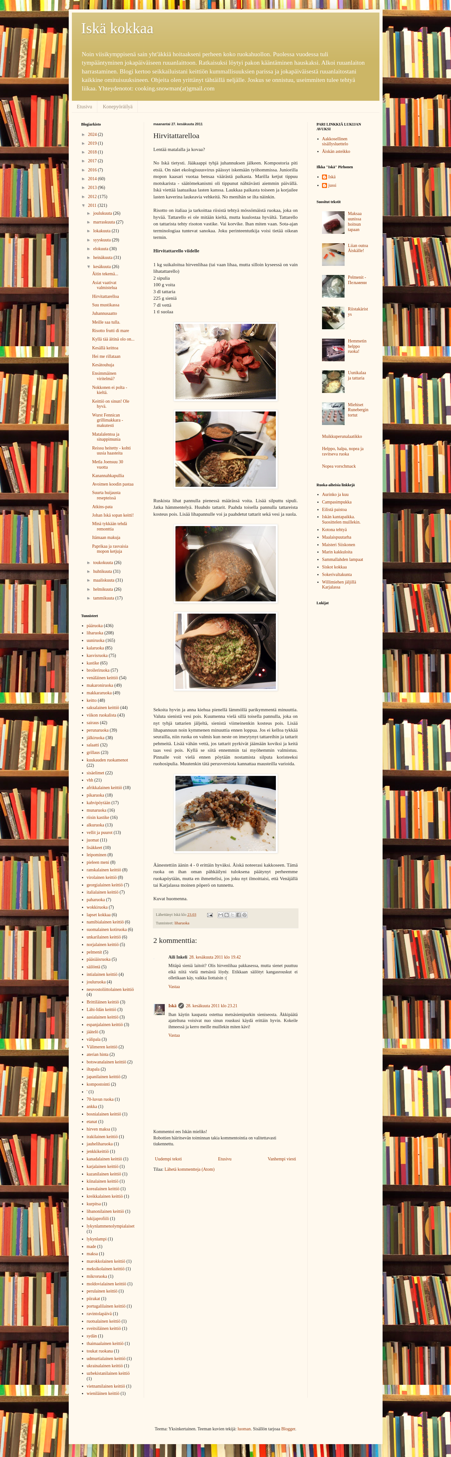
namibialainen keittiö (105, 922)
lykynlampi (97, 1239)
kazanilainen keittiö (104, 1174)
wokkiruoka (97, 907)
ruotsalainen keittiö (104, 1321)
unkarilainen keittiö (104, 937)
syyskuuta (102, 240)
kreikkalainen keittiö (105, 1196)
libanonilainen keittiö (105, 1211)
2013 (93, 187)
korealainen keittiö (103, 1188)
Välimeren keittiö (102, 1047)
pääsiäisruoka (98, 959)
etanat (92, 1121)
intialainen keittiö (102, 974)
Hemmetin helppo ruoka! (357, 346)
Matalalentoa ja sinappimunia (106, 437)
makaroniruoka (100, 685)
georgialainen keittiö (105, 885)
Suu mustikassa (105, 305)
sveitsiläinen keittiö (104, 1328)
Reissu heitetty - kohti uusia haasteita (111, 451)
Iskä (173, 1005)
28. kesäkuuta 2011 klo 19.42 (215, 957)
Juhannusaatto (104, 313)
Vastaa (174, 986)
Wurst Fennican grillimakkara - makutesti (107, 420)
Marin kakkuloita (337, 552)
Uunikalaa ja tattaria (357, 375)
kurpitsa (94, 1204)
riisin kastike (98, 817)
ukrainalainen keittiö (105, 1365)
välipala (93, 1039)
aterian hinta (98, 1054)
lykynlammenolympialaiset (110, 1226)
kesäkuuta (102, 266)
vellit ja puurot (99, 832)
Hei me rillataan (106, 356)
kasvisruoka (97, 655)
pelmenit (94, 952)
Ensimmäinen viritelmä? (104, 376)
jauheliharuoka (100, 1144)
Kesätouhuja (103, 365)
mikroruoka (97, 1276)
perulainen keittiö (102, 1291)
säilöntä (93, 967)
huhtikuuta (103, 571)
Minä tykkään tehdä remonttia (109, 526)
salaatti (93, 745)
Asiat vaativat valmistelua (104, 285)
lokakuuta (102, 230)
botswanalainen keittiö (106, 1062)
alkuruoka (95, 825)
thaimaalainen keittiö (105, 1343)
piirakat (93, 1298)
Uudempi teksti (168, 1159)
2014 (93, 178)
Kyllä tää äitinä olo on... (113, 339)
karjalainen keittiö (102, 1166)
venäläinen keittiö (102, 677)
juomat (93, 840)
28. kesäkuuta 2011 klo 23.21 (211, 1005)
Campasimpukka (337, 502)
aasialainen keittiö (102, 1017)
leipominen (96, 854)
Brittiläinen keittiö (103, 1002)
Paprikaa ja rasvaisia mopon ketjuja (110, 549)
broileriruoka (98, 670)
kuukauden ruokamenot (107, 760)
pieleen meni (98, 862)
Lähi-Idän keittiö (101, 1009)
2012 (93, 196)
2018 (93, 152)
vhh (90, 780)
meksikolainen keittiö (106, 1268)
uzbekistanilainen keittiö (108, 1373)
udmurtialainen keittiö (106, 1358)
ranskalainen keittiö (104, 870)
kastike (93, 663)
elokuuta (101, 248)
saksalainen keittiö (103, 707)
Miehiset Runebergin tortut (358, 410)
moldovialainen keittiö (106, 1284)
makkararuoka (99, 693)
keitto (92, 700)
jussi (332, 185)
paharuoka (96, 899)
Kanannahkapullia (108, 475)
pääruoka (95, 625)
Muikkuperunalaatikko (342, 436)
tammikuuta (104, 598)
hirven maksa (98, 1129)
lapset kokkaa (99, 914)
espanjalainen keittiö (105, 1024)
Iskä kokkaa (117, 28)
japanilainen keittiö (104, 1076)
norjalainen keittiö (103, 944)
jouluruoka (96, 982)
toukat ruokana (100, 1351)
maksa (92, 1253)
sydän (92, 1336)
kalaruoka (95, 648)
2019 (93, 143)
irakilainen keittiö (102, 1136)
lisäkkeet (94, 847)
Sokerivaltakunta (337, 574)
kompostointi (98, 1084)
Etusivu (84, 106)
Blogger (288, 1429)
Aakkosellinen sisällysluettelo (335, 142)
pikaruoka (95, 795)
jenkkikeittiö (98, 1151)
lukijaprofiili (98, 1218)
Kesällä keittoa (105, 348)
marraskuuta (104, 222)
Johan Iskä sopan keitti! (113, 515)
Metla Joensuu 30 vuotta (107, 465)
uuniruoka (96, 640)
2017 (93, 161)
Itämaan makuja (106, 537)
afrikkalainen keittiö (104, 787)
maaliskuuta (104, 580)
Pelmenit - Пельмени (357, 280)
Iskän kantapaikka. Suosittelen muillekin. (341, 519)
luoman (244, 1429)
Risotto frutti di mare (110, 330)
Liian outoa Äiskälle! (358, 248)
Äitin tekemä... (105, 274)
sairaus (93, 722)
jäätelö (92, 1032)
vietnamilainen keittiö (106, 1386)
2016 (93, 170)
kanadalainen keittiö (104, 1159)
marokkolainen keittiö (106, 1261)
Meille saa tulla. (106, 322)
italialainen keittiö (102, 892)
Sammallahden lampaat (342, 559)
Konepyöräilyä (117, 106)
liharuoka (182, 923)
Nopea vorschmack (339, 466)
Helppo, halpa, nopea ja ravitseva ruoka (343, 451)
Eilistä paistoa (334, 509)
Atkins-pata (102, 506)
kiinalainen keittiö (102, 1181)
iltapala (93, 1069)
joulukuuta (103, 213)
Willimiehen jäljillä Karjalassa (339, 585)
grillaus (93, 752)
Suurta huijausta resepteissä (106, 495)
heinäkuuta (103, 257)
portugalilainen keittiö (106, 1306)
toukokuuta (103, 562)
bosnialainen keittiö (104, 1114)
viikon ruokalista (101, 715)
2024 (93, 134)
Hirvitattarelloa (105, 296)
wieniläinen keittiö (103, 1393)
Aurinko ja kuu (335, 494)
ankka (92, 1106)
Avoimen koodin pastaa (112, 484)
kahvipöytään (98, 802)
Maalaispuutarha (336, 537)
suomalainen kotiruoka (107, 929)
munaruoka (96, 810)
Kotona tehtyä (334, 529)
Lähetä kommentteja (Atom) (189, 1169)
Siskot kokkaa (334, 567)
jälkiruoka (96, 737)
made (91, 1246)
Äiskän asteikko (336, 151)
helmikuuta (103, 589)
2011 (93, 205)
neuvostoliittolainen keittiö (110, 989)
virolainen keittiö (102, 877)
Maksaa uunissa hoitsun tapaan (355, 221)
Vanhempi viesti (282, 1159)
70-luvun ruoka (100, 1099)
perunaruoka (98, 730)
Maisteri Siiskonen (338, 544)
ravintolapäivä (99, 1313)
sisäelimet (95, 773)
